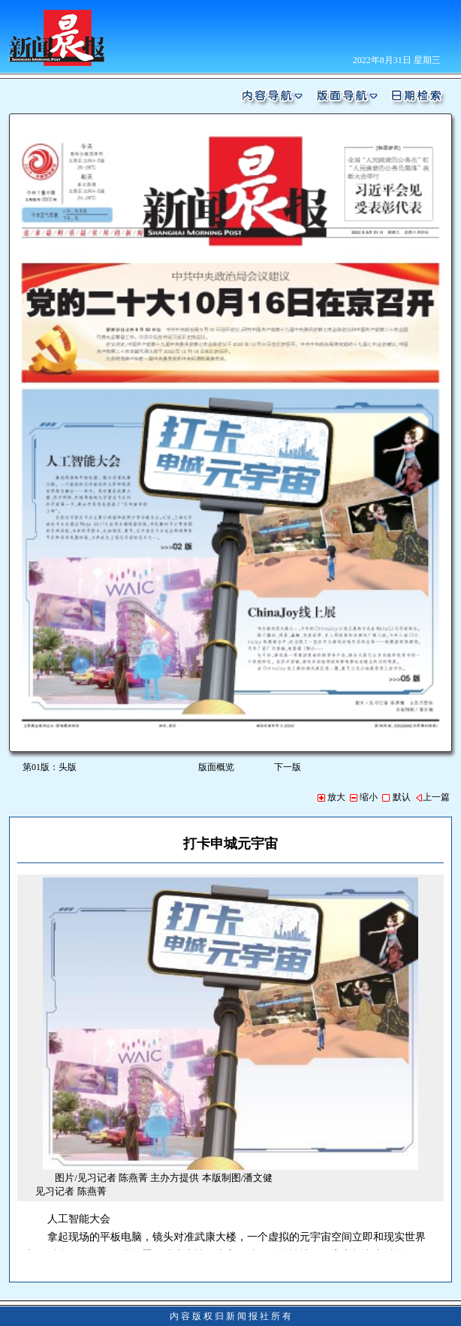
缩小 (364, 797)
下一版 (290, 767)
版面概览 (216, 767)
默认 (396, 797)
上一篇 (432, 797)
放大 (331, 797)
